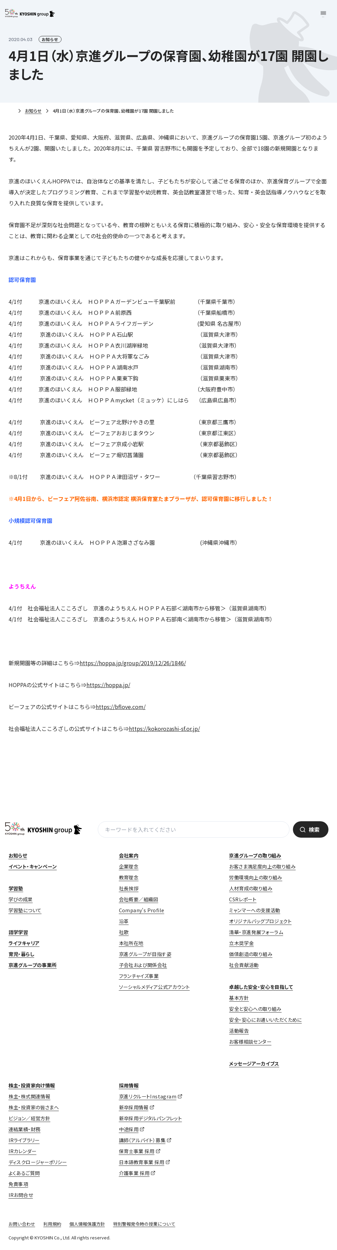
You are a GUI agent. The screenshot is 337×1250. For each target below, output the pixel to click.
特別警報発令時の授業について (144, 1224)
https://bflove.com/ (121, 707)
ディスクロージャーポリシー (38, 1162)
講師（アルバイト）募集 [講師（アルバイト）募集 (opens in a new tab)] (142, 1140)
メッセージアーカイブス (254, 1063)
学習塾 (16, 888)
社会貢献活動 (243, 965)
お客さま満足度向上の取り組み (262, 866)
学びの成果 (21, 899)
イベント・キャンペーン (33, 866)
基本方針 (239, 997)
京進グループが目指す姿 (145, 954)
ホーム (11, 111)
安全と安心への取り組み (255, 1008)
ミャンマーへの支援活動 (254, 910)
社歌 (124, 932)
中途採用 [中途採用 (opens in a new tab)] (129, 1129)
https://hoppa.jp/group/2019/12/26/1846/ (133, 663)
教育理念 (129, 877)
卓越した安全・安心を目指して (261, 986)
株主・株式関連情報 (30, 1096)
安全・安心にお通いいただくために (265, 1019)
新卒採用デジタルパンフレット (150, 1118)
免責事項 (18, 1184)
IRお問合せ (21, 1194)
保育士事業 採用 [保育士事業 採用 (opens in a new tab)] (136, 1151)
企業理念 (129, 866)
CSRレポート (242, 899)
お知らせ (33, 110)
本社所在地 (131, 943)
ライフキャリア (24, 943)
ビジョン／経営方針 (30, 1118)
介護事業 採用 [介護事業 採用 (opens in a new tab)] (134, 1173)
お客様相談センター (250, 1041)
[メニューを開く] (323, 13)
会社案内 (129, 855)
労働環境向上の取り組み (255, 877)
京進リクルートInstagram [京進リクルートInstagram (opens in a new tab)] (147, 1096)
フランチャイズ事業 (139, 975)
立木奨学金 (241, 943)
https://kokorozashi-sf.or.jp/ (164, 728)
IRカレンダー (23, 1151)
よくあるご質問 (24, 1173)
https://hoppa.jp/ (108, 685)
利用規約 (52, 1224)
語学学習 (18, 932)
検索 (314, 829)
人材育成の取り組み (250, 888)
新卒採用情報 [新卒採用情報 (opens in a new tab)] (133, 1107)
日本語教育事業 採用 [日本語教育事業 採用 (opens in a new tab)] (141, 1162)
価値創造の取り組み (250, 954)
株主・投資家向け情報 (32, 1085)
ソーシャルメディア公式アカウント (154, 986)
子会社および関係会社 (143, 965)
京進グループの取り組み (255, 855)
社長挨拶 (129, 888)
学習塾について (25, 910)
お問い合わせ (22, 1224)
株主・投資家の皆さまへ (34, 1107)
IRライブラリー (24, 1140)
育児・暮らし (21, 954)
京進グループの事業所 (33, 965)
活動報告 (239, 1030)
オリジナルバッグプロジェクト (260, 921)
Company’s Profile (141, 910)
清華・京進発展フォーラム (256, 932)
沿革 (124, 921)
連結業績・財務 (25, 1129)
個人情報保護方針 (87, 1224)
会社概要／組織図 (138, 899)
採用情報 (129, 1085)
